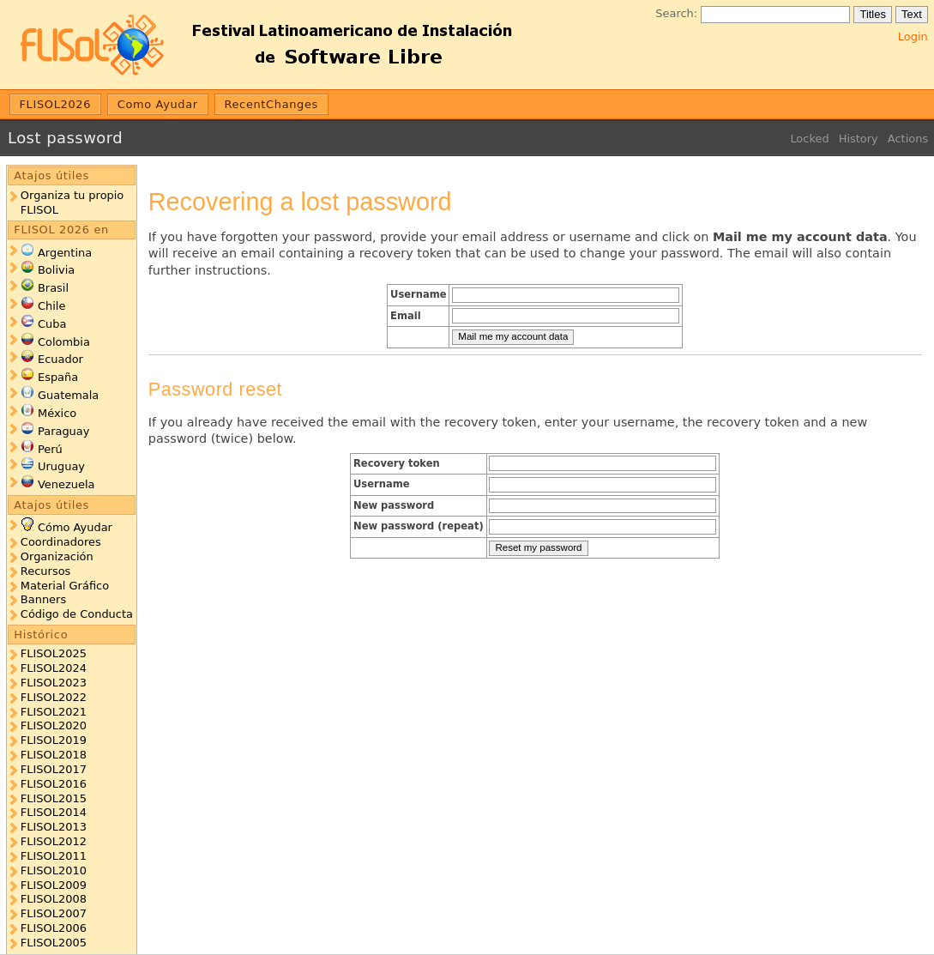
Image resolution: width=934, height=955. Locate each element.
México (57, 413)
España (58, 377)
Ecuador (60, 359)
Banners (43, 599)
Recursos (45, 571)
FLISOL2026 (56, 104)
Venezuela (66, 484)
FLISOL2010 (54, 870)
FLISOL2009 (54, 885)
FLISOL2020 (54, 725)
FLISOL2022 (54, 697)
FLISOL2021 (54, 711)
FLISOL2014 (54, 812)
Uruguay (61, 466)
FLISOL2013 (54, 826)
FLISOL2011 (54, 855)
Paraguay (63, 431)
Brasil (53, 287)
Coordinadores (61, 541)
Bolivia (56, 269)
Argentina (65, 252)
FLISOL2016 (54, 783)
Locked (809, 138)
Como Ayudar (158, 104)
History (858, 138)
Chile (51, 305)
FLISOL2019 (54, 740)
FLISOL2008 (54, 898)
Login (913, 36)
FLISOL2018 (54, 754)
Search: (676, 13)
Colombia (64, 341)
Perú (50, 449)
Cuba (52, 323)
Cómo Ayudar (75, 527)
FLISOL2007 (54, 913)
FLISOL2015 (54, 798)
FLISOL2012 (54, 841)
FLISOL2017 (54, 769)
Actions (908, 138)
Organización (57, 556)
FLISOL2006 (54, 928)
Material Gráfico (65, 585)
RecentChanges (271, 104)
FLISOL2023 (54, 682)
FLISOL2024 (54, 668)
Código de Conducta (77, 613)
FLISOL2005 (54, 942)
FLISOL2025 (54, 653)
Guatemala (68, 395)
